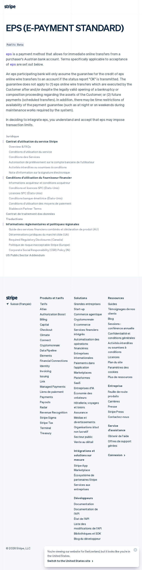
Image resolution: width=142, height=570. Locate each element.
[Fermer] (135, 550)
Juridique (12, 136)
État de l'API (81, 519)
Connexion (117, 455)
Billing (43, 319)
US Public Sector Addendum (25, 255)
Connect (45, 340)
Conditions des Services (24, 157)
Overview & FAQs (20, 146)
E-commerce (82, 324)
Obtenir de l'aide (118, 436)
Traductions (14, 219)
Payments (46, 397)
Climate (45, 335)
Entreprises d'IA (84, 388)
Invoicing (45, 371)
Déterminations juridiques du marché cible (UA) (39, 234)
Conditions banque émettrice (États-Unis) (35, 198)
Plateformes (82, 378)
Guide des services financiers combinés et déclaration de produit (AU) (54, 229)
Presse (112, 406)
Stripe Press (116, 411)
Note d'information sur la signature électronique (39, 172)
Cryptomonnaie (50, 345)
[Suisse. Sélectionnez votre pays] (18, 304)
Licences (114, 357)
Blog (111, 318)
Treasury (46, 433)
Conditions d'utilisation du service (30, 152)
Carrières (114, 401)
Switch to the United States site (70, 561)
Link (42, 381)
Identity (45, 366)
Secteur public (83, 437)
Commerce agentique (88, 314)
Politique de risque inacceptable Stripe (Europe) (39, 245)
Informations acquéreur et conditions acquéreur (39, 183)
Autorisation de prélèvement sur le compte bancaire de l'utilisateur (51, 162)
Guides (112, 304)
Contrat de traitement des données (30, 214)
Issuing (44, 376)
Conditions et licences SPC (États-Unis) (34, 188)
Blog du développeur (87, 538)
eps (9, 54)
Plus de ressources (120, 377)
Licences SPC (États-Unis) (25, 193)
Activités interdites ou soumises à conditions (38, 167)
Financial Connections (54, 361)
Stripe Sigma (48, 417)
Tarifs (43, 304)
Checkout (46, 330)
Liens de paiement (52, 392)
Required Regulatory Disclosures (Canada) (36, 239)
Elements (46, 355)
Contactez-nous (118, 417)
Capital (44, 324)
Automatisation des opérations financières (86, 343)
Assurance (81, 412)
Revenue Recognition (53, 412)
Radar (43, 407)
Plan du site (115, 362)
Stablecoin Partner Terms (25, 208)
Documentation (84, 504)
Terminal (45, 428)
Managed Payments (52, 386)
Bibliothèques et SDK (87, 533)
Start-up (79, 309)
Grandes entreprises (87, 304)
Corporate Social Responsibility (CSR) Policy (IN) (39, 250)
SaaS (77, 383)
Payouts (45, 402)
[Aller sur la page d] (10, 298)
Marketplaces (83, 372)
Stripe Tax (46, 423)
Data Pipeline (48, 350)
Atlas (43, 309)
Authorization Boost (53, 314)
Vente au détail (83, 442)
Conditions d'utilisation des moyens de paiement (40, 203)
